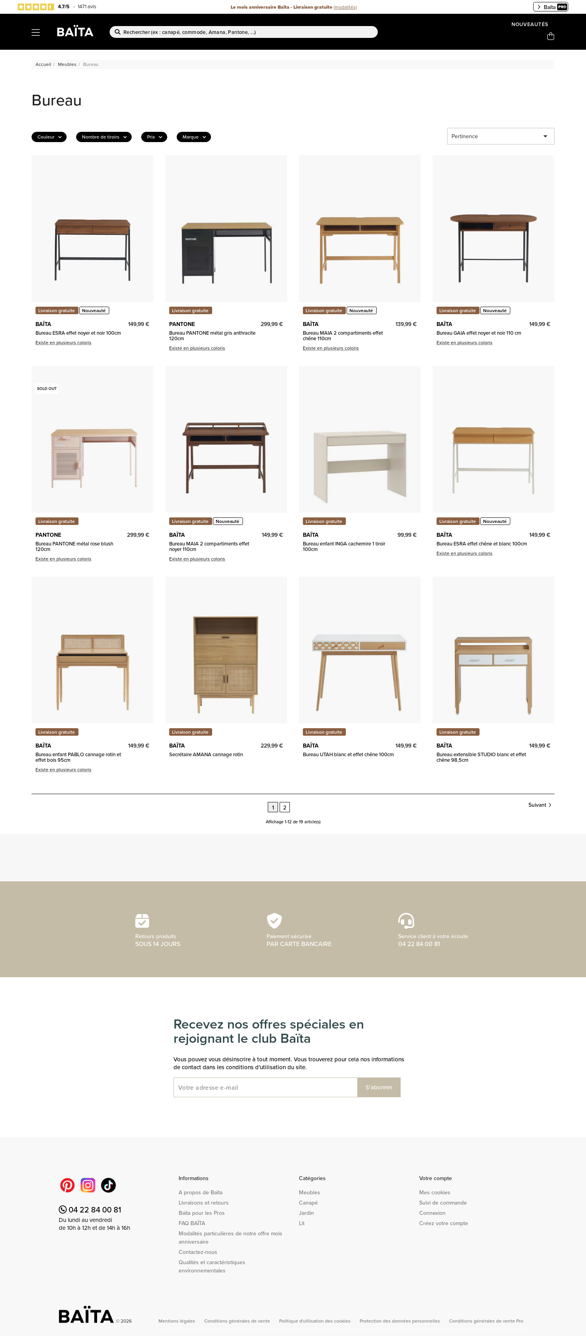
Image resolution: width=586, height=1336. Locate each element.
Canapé (308, 1203)
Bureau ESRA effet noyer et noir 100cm (78, 332)
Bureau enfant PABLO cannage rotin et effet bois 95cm (78, 757)
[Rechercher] (244, 32)
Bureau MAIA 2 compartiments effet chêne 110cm (343, 335)
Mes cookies (434, 1192)
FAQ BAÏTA (192, 1223)
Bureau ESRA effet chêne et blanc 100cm (482, 543)
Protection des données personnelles (400, 1320)
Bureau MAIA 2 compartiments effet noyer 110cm (209, 546)
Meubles (309, 1192)
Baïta (552, 7)
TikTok (108, 1185)
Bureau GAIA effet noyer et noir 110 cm (479, 332)
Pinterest (67, 1185)
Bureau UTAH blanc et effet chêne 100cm (348, 754)
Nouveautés (530, 24)
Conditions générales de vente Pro (486, 1320)
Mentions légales (177, 1320)
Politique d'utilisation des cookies (315, 1320)
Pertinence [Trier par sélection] (501, 136)
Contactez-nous (198, 1252)
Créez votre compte (443, 1223)
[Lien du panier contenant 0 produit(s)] (550, 36)
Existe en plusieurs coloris (63, 342)
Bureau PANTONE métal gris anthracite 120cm (212, 335)
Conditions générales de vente (237, 1320)
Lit (301, 1223)
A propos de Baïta (200, 1192)
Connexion (432, 1213)
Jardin (306, 1213)
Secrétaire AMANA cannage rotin (206, 754)
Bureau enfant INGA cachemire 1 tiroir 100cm (344, 546)
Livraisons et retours (204, 1203)
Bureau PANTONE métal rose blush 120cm (74, 546)
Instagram (88, 1185)
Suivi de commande (443, 1203)
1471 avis (87, 6)
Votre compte (435, 1178)
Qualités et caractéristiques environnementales (212, 1266)
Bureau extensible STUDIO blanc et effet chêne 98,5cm (481, 757)
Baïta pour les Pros (202, 1213)
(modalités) (345, 7)
